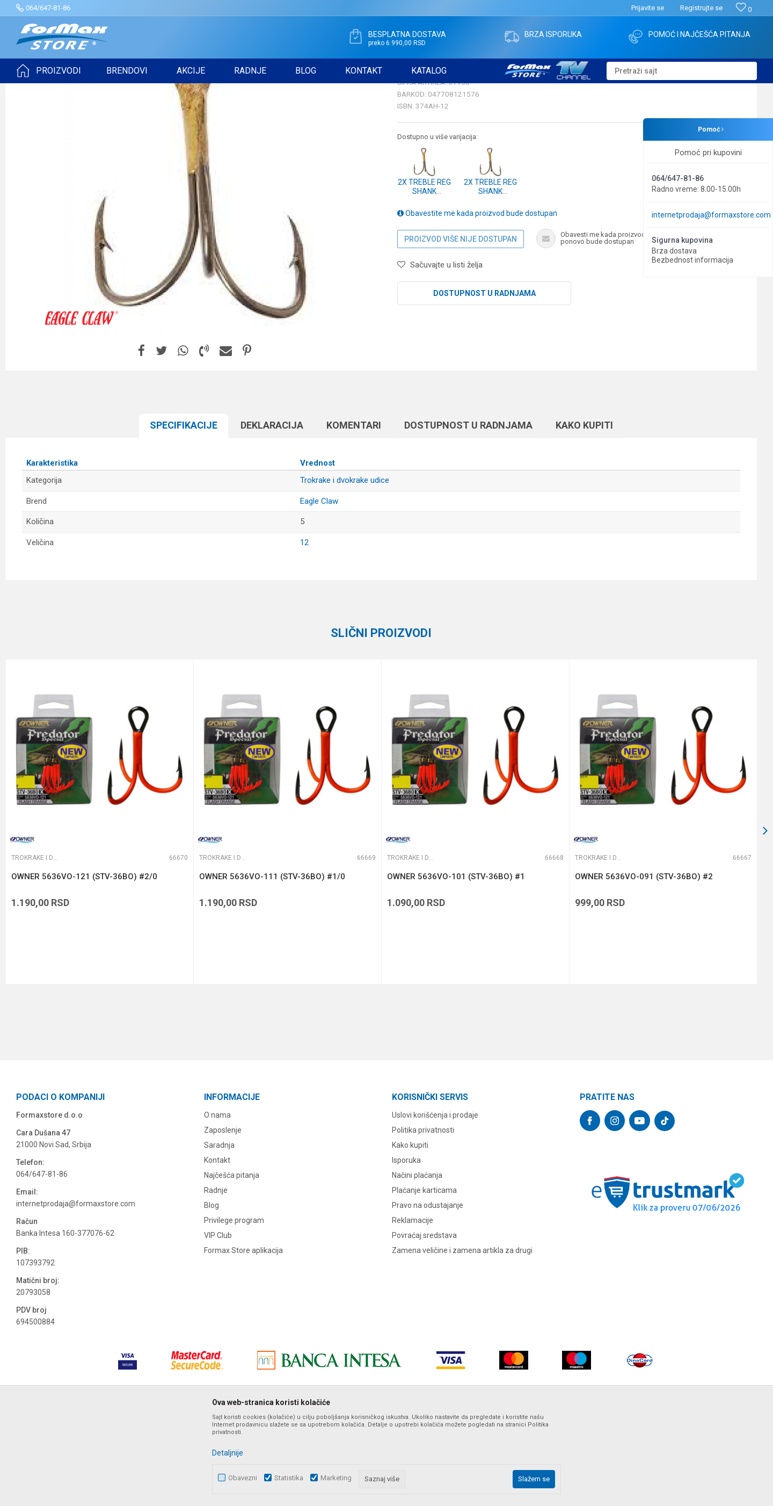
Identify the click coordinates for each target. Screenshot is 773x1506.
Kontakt (217, 1243)
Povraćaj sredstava (424, 1318)
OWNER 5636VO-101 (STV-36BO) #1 (456, 960)
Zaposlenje (223, 1213)
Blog (211, 1288)
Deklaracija (271, 508)
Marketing (336, 1478)
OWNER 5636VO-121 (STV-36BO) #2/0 (84, 960)
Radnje (216, 1273)
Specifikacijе (183, 508)
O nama (217, 1198)
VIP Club (218, 1318)
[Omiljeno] (744, 9)
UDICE (108, 90)
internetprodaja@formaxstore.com (711, 215)
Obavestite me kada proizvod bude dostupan (477, 296)
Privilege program (234, 1303)
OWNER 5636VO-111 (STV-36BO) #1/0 (272, 960)
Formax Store (35, 90)
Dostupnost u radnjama (484, 376)
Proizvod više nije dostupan (460, 322)
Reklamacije (412, 1303)
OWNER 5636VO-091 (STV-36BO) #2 (644, 960)
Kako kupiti (584, 508)
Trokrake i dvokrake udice (163, 90)
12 (304, 626)
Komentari (353, 508)
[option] (196, 258)
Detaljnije (227, 1453)
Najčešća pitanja (231, 1258)
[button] (682, 71)
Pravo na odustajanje (427, 1288)
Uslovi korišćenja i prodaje (435, 1198)
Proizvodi (77, 90)
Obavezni (242, 1478)
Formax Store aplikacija (243, 1333)
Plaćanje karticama (424, 1273)
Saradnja (219, 1228)
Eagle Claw (319, 584)
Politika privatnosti (423, 1213)
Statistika (288, 1478)
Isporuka (406, 1243)
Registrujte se (701, 8)
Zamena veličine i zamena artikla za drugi (462, 1333)
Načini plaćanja (417, 1258)
